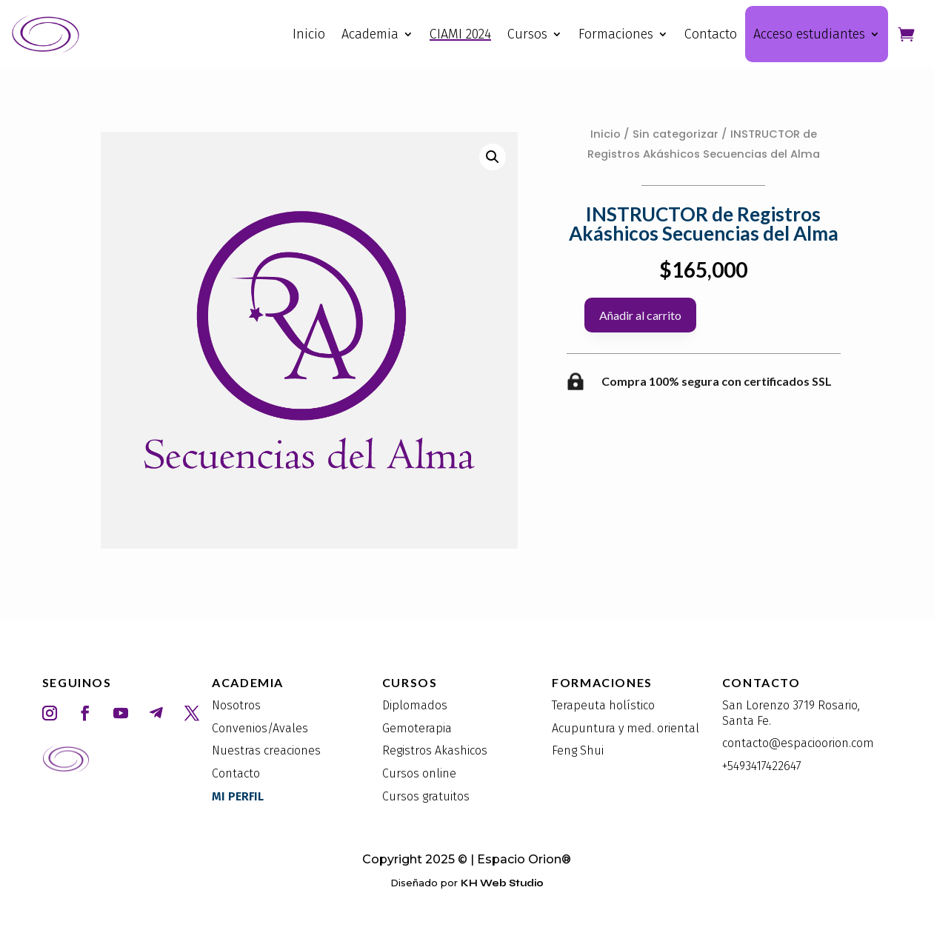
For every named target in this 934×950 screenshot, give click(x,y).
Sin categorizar (675, 134)
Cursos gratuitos (426, 796)
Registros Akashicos (434, 750)
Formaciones (615, 34)
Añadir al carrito (640, 315)
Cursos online (419, 773)
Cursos (527, 34)
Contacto (710, 34)
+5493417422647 (761, 766)
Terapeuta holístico (603, 705)
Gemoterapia (417, 728)
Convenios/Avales (260, 728)
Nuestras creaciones (266, 750)
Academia (369, 34)
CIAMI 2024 (460, 34)
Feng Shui (578, 750)
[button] (492, 157)
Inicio (309, 34)
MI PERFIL (238, 796)
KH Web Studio (502, 883)
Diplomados (414, 705)
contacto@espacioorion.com (798, 743)
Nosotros (236, 705)
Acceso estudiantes (809, 34)
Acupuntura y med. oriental (625, 728)
